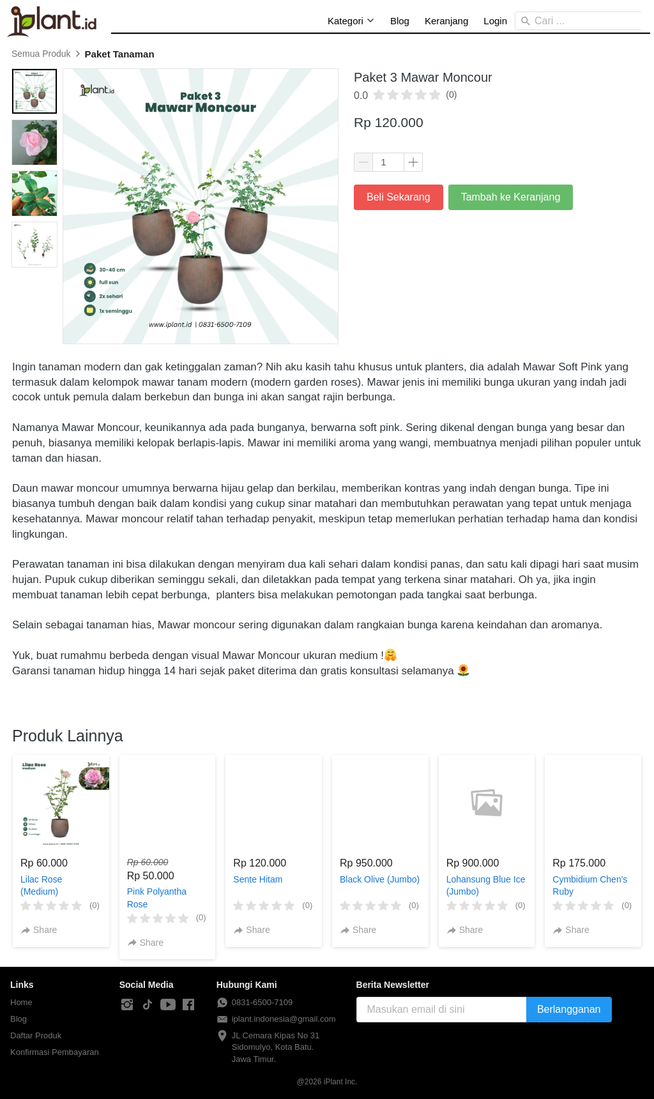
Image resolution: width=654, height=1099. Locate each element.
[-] (127, 1005)
